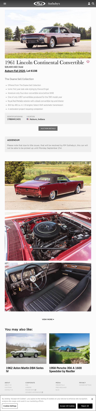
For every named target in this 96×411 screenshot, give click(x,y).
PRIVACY (82, 383)
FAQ (26, 385)
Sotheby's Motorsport (34, 392)
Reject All (85, 406)
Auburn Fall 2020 (15, 70)
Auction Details (48, 129)
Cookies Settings (85, 385)
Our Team (8, 387)
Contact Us (9, 390)
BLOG (57, 390)
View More (48, 319)
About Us (8, 385)
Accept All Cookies (67, 406)
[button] (89, 3)
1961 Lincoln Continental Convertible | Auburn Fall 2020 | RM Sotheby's (47, 3)
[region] (48, 403)
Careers (28, 387)
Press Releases (61, 387)
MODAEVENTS (30, 390)
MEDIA (58, 383)
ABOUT (7, 383)
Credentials (60, 385)
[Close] (92, 399)
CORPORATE (30, 383)
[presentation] (6, 353)
